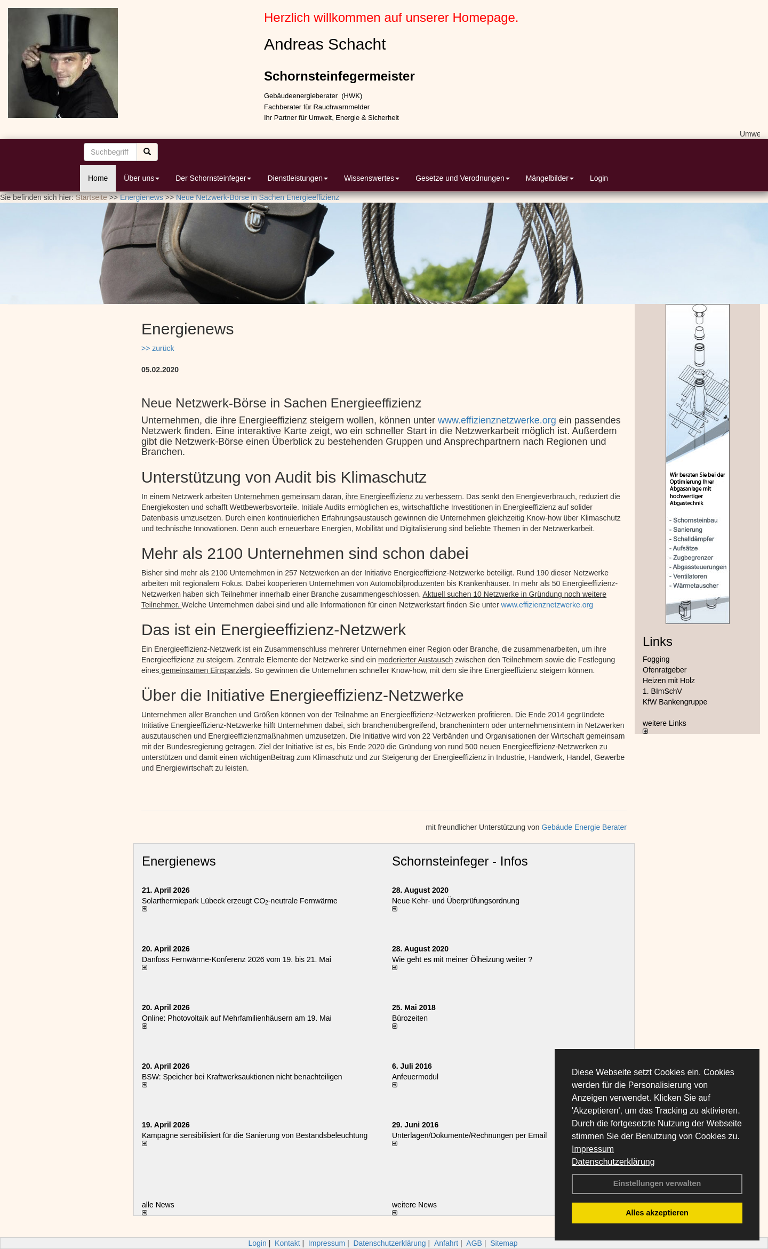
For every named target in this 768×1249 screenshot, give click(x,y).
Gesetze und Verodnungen (462, 178)
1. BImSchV (662, 691)
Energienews (179, 861)
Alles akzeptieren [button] (657, 1212)
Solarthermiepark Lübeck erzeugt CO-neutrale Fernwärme (240, 900)
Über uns (141, 178)
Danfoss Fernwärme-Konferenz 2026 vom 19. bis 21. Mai (236, 959)
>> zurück (157, 348)
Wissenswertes (371, 178)
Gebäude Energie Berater (584, 827)
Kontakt (287, 1243)
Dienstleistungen (297, 178)
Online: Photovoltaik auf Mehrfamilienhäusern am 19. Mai (237, 1018)
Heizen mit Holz (669, 680)
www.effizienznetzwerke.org (497, 420)
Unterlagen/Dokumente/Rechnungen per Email (469, 1135)
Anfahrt (446, 1243)
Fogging (656, 659)
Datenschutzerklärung (613, 1161)
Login (599, 178)
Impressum (593, 1149)
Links (658, 641)
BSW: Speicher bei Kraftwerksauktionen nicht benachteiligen (242, 1076)
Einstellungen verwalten (657, 1183)
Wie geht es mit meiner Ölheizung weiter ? (462, 959)
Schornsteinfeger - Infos (460, 861)
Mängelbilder (550, 178)
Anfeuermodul (415, 1076)
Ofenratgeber (665, 670)
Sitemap (503, 1243)
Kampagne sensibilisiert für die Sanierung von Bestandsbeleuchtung (254, 1135)
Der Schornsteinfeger (213, 178)
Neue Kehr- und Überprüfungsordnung (455, 900)
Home (98, 178)
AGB (474, 1243)
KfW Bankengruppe (675, 702)
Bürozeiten (410, 1018)
